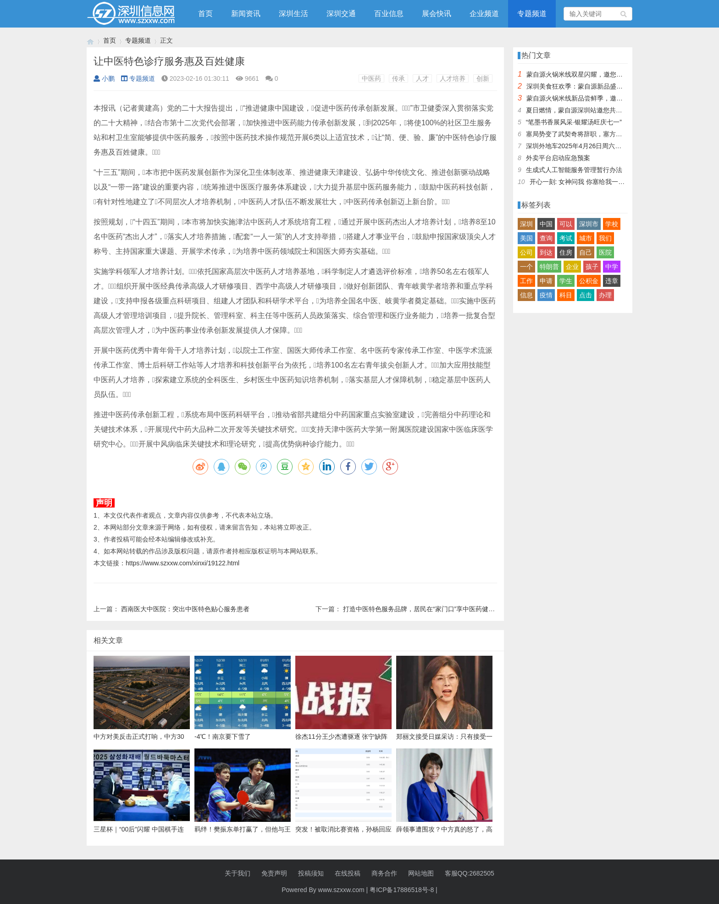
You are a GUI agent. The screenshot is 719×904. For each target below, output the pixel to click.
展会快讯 (436, 13)
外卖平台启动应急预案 (558, 158)
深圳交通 (341, 13)
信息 (526, 295)
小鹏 (104, 78)
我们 (605, 238)
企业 (572, 266)
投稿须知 (311, 873)
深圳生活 (293, 13)
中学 (611, 266)
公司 (526, 252)
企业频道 (484, 13)
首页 (205, 13)
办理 (605, 295)
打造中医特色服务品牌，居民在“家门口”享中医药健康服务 (425, 609)
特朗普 (549, 266)
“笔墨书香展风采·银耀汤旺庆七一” (574, 122)
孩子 (592, 266)
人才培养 (452, 78)
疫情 (546, 295)
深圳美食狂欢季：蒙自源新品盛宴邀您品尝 (587, 86)
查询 (546, 238)
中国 (546, 224)
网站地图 (421, 873)
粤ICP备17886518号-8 (402, 889)
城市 (585, 238)
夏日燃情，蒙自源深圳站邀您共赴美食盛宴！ (590, 110)
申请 (546, 281)
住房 (565, 252)
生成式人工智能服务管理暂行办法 (574, 169)
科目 (565, 295)
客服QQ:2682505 (469, 873)
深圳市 (588, 224)
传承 (398, 78)
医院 (605, 252)
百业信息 (389, 13)
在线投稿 (347, 873)
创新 (482, 78)
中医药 (371, 78)
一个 (526, 266)
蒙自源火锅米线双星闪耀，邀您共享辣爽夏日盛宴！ (600, 74)
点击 (585, 295)
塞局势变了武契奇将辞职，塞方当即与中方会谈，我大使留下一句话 (622, 134)
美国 (526, 238)
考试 (565, 238)
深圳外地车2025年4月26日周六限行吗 (580, 146)
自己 (585, 252)
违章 (611, 281)
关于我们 (237, 873)
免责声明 (274, 873)
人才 (422, 78)
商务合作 (384, 873)
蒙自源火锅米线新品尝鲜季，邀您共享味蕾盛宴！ (597, 98)
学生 (565, 281)
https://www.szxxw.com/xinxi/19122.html (182, 563)
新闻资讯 (245, 13)
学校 (611, 224)
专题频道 (532, 13)
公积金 (588, 281)
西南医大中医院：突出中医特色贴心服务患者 (185, 609)
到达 (546, 252)
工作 (526, 281)
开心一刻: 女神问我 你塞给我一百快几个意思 (593, 181)
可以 (565, 224)
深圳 (526, 224)
